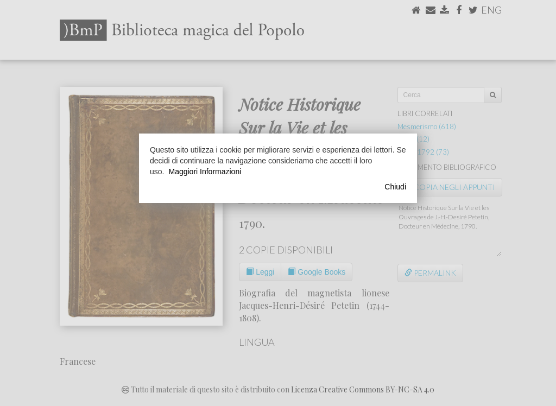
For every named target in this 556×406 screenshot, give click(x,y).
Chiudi (395, 186)
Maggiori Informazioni (204, 171)
